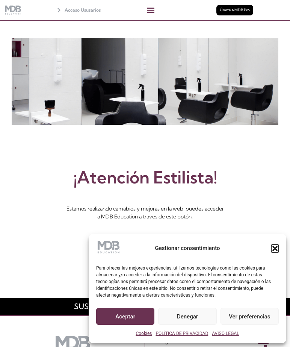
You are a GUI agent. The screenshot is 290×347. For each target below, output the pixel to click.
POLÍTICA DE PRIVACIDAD (182, 333)
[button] (275, 248)
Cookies (144, 333)
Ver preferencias (249, 316)
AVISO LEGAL (225, 333)
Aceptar (125, 316)
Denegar (187, 316)
